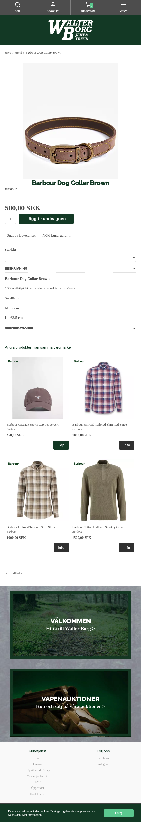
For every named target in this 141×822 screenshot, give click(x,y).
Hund (18, 52)
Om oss (37, 764)
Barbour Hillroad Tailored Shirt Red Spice (99, 424)
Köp (60, 445)
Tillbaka (13, 573)
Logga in (53, 11)
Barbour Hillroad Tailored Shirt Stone (31, 527)
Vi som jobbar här (37, 776)
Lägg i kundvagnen (46, 218)
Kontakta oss (37, 794)
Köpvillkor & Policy (38, 770)
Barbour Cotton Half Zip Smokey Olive (98, 527)
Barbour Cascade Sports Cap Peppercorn (33, 424)
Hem (8, 52)
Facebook (103, 758)
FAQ (38, 782)
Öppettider (37, 788)
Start (38, 758)
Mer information (32, 815)
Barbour (11, 189)
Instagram (103, 764)
